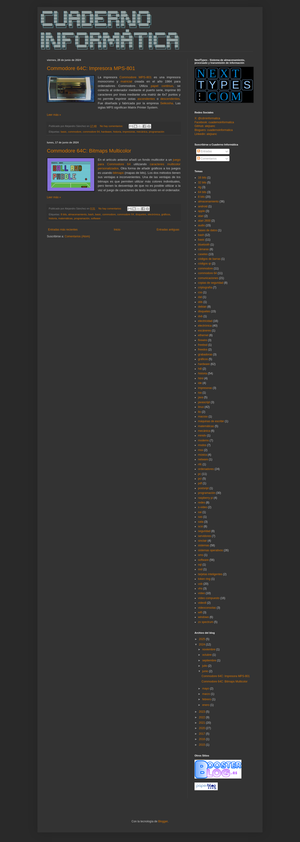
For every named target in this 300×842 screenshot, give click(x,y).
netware (203, 459)
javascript (204, 402)
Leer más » (54, 114)
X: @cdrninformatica (207, 118)
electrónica (154, 214)
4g (199, 187)
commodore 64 (91, 131)
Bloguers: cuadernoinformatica (214, 130)
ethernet (203, 335)
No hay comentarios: (112, 126)
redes (201, 502)
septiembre (209, 660)
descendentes (170, 99)
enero (206, 705)
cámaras (203, 249)
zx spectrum (205, 622)
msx (200, 450)
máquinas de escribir (211, 421)
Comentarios (207, 158)
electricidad (205, 321)
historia (117, 131)
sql (200, 564)
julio (205, 665)
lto (199, 412)
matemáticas (65, 218)
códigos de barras (209, 259)
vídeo (201, 593)
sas (200, 516)
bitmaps (118, 173)
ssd (200, 569)
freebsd (202, 344)
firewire (202, 340)
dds (200, 302)
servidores (204, 536)
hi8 (200, 368)
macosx (203, 416)
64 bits (202, 192)
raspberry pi (205, 497)
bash (91, 214)
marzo (206, 694)
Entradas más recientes (63, 229)
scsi (200, 526)
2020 (202, 728)
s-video (202, 507)
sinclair (202, 540)
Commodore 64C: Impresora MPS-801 (91, 68)
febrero (207, 699)
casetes (203, 254)
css (200, 292)
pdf (200, 483)
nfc (200, 464)
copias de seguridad (210, 282)
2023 (202, 711)
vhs (200, 588)
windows (203, 617)
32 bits (202, 182)
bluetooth (204, 244)
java (200, 397)
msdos (202, 445)
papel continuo (162, 86)
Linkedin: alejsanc (206, 134)
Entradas (204, 151)
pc (199, 474)
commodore (74, 131)
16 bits (202, 177)
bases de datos (207, 230)
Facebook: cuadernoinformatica (214, 122)
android (202, 206)
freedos (202, 349)
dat (200, 297)
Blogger (163, 821)
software (96, 218)
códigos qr (204, 263)
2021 (202, 722)
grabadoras (205, 354)
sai (200, 512)
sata (200, 521)
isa (200, 392)
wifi (200, 612)
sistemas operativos (210, 550)
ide (200, 383)
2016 (202, 739)
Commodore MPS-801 (136, 77)
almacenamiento (77, 214)
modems (203, 440)
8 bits (64, 214)
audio (201, 225)
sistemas (203, 545)
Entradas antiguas (168, 229)
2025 (202, 639)
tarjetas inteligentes (210, 574)
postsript (203, 488)
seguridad (204, 531)
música (202, 454)
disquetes (140, 214)
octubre (207, 654)
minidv (202, 435)
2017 (202, 733)
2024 (202, 644)
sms (200, 555)
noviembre (209, 649)
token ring (204, 579)
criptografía (205, 287)
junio (205, 671)
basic (64, 131)
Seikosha (166, 103)
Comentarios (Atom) (77, 236)
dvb (200, 316)
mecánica (142, 131)
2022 (202, 717)
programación (156, 131)
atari (200, 216)
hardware (106, 131)
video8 (202, 602)
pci (200, 478)
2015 (202, 744)
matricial (126, 81)
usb (200, 583)
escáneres (204, 330)
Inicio (117, 229)
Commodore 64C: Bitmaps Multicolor (89, 151)
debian (202, 306)
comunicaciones (208, 278)
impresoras (129, 131)
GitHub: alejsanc (205, 126)
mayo (206, 688)
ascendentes (146, 99)
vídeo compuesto (208, 598)
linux (201, 407)
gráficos (165, 214)
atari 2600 (204, 220)
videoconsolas (207, 607)
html (200, 378)
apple (201, 211)
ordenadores (206, 469)
